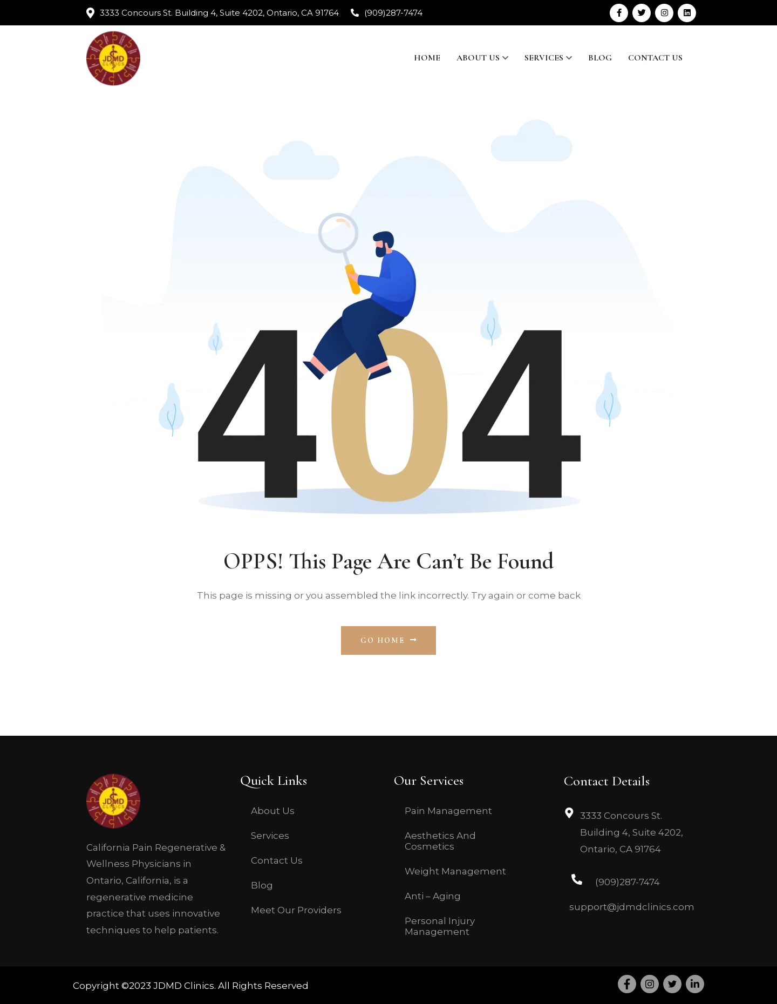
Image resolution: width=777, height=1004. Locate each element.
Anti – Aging (433, 896)
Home (427, 57)
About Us (478, 57)
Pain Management (448, 810)
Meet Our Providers (296, 910)
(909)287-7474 (393, 13)
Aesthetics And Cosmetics (440, 841)
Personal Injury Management (440, 926)
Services (543, 57)
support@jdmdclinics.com (631, 906)
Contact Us (655, 57)
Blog (600, 57)
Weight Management (455, 871)
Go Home (388, 640)
